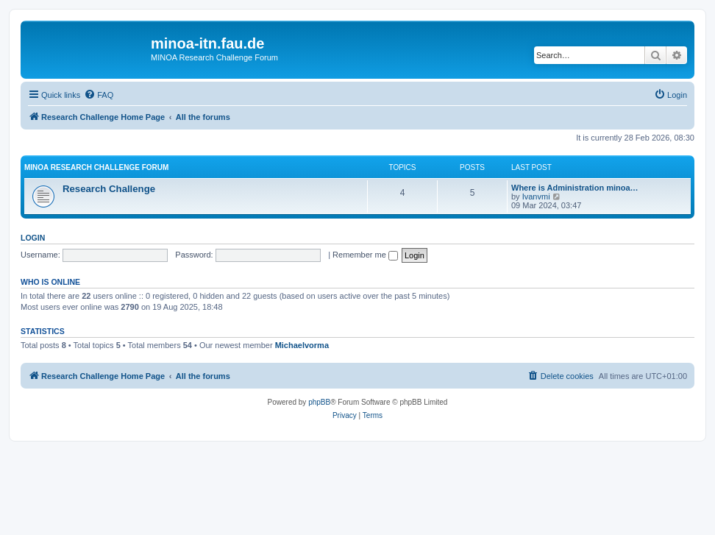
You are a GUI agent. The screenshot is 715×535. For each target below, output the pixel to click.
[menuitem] (98, 95)
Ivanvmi (536, 196)
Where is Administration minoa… (574, 187)
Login (33, 237)
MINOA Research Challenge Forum (96, 167)
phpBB (319, 402)
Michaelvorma (302, 345)
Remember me (365, 254)
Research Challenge (109, 188)
